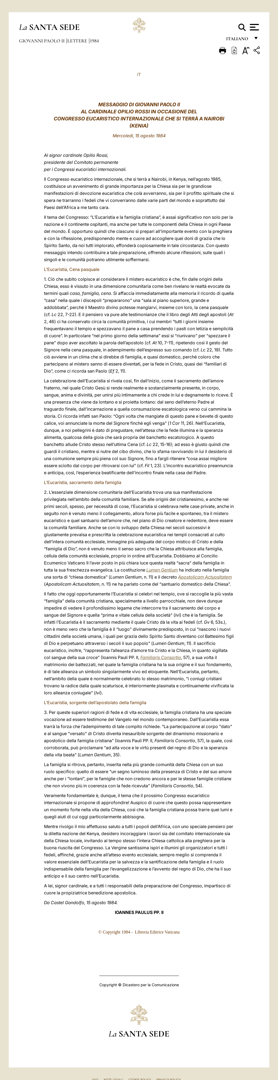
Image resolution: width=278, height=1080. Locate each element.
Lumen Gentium (162, 570)
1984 (94, 41)
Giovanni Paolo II (42, 41)
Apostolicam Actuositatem (205, 577)
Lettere (77, 41)
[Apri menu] (253, 27)
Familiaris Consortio (160, 657)
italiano (238, 40)
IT (139, 74)
